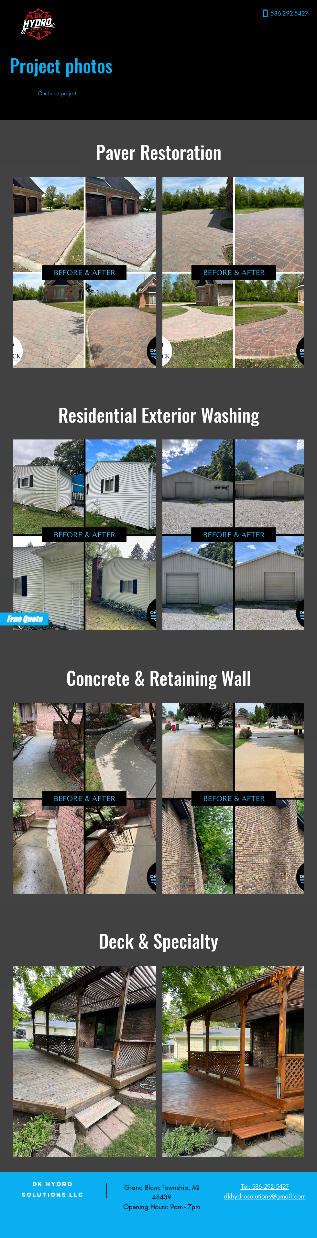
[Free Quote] (24, 619)
